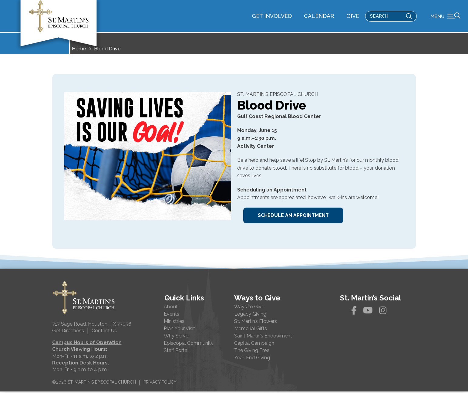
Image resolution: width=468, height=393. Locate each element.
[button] (445, 17)
